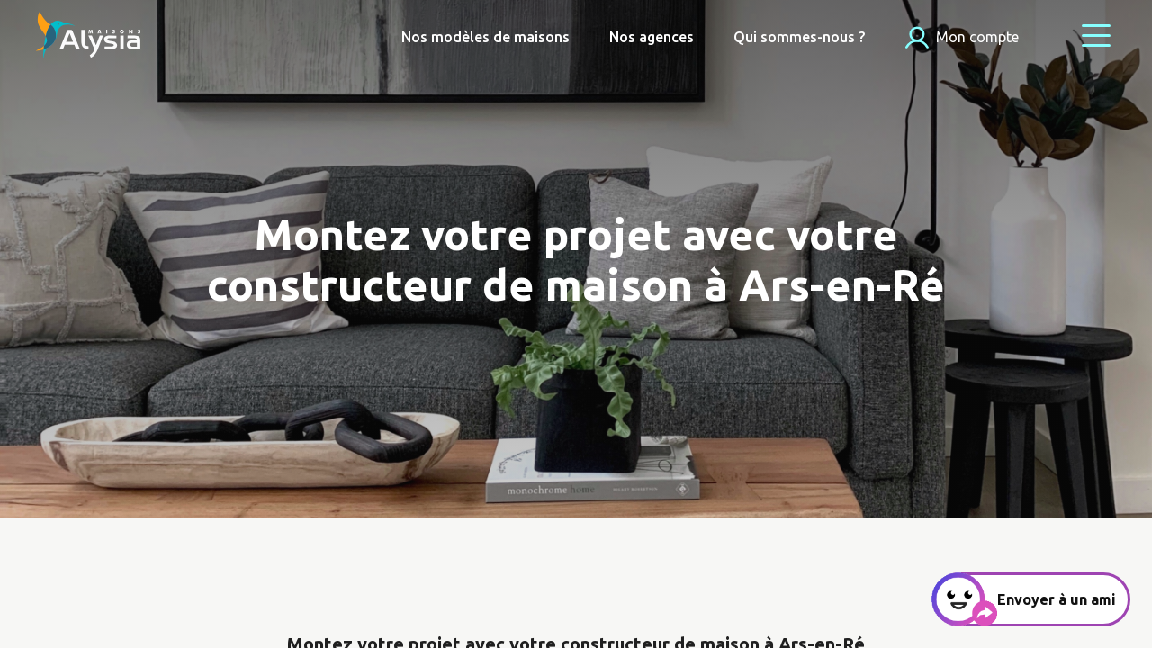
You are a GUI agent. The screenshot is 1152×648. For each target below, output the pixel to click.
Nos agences (651, 37)
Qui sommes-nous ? (799, 37)
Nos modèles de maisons (485, 37)
